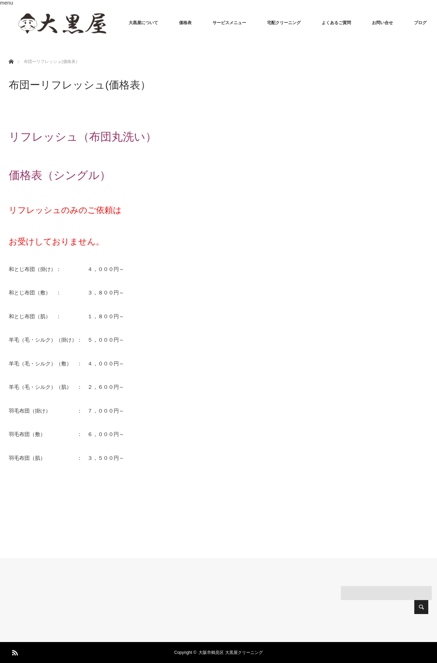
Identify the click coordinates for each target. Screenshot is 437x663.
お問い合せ (382, 22)
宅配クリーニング (284, 22)
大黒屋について (143, 22)
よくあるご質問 (336, 22)
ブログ (420, 22)
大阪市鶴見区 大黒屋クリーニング (231, 652)
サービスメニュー (229, 22)
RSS (14, 651)
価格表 (185, 22)
